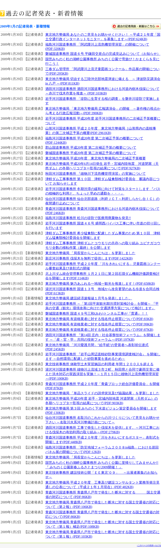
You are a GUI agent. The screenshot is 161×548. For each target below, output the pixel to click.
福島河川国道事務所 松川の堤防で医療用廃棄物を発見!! (88, 218)
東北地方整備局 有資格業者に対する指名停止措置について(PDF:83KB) (99, 319)
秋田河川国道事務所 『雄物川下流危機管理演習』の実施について (95, 173)
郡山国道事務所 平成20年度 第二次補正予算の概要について (90, 147)
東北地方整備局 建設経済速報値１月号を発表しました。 (88, 298)
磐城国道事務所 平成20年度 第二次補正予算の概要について (90, 153)
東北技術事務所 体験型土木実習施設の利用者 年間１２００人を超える (99, 364)
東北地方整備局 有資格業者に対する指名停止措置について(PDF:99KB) (99, 324)
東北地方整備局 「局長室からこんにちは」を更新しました (90, 253)
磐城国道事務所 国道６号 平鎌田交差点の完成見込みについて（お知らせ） (102, 54)
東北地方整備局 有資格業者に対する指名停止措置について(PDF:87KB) (99, 329)
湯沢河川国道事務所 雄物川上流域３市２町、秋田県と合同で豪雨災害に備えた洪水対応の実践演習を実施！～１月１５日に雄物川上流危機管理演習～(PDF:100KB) (102, 374)
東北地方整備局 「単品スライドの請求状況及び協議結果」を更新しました (102, 393)
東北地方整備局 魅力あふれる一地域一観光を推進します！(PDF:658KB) (100, 283)
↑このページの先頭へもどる (149, 545)
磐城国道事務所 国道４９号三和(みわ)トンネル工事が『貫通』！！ (96, 313)
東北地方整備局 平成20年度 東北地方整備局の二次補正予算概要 (95, 158)
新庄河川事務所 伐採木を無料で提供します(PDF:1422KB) (89, 258)
